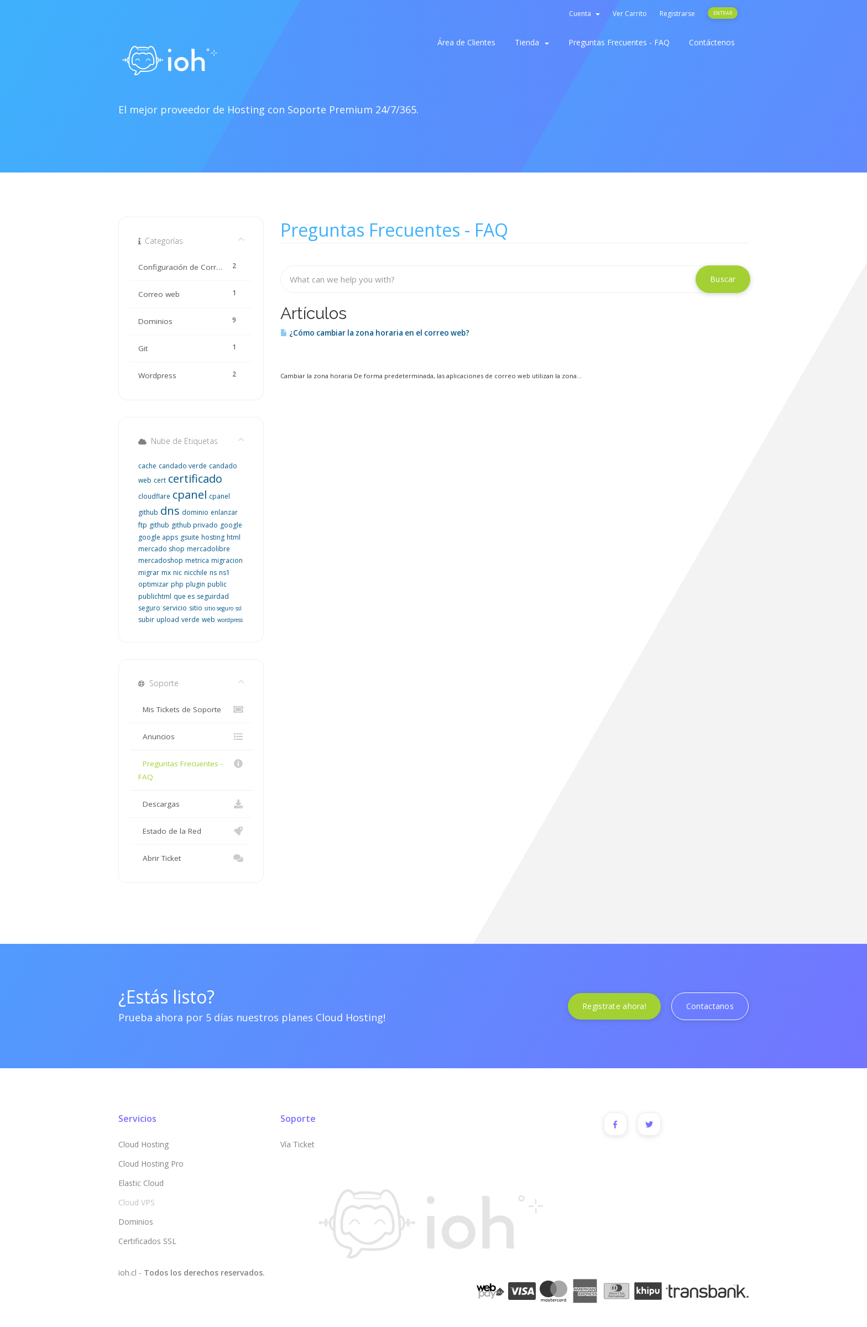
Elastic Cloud (141, 1183)
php (177, 584)
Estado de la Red (191, 831)
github (159, 525)
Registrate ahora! (614, 1006)
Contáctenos (712, 42)
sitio (195, 608)
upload (167, 619)
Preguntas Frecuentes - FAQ (619, 42)
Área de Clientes (466, 42)
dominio (195, 512)
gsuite (189, 537)
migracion (227, 560)
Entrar (722, 13)
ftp (142, 525)
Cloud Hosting (143, 1144)
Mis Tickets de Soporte (191, 709)
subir (146, 619)
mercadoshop (160, 560)
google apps (158, 537)
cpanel (190, 494)
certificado (195, 478)
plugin (195, 584)
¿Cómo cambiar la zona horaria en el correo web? (374, 333)
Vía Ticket (297, 1144)
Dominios (135, 1221)
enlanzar (224, 512)
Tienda (532, 42)
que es (184, 596)
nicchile (195, 572)
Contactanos (710, 1006)
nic (177, 572)
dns (170, 510)
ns (213, 572)
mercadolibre (208, 548)
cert (160, 480)
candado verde (183, 466)
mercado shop (161, 548)
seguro (149, 608)
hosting (212, 537)
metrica (197, 560)
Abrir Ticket (191, 858)
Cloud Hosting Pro (151, 1163)
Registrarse (677, 13)
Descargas (191, 804)
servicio (175, 608)
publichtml (154, 596)
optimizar (153, 584)
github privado (194, 525)
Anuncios (191, 736)
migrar (148, 572)
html (234, 537)
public (217, 584)
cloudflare (154, 496)
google (231, 525)
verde (190, 619)
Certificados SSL (147, 1241)
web (208, 619)
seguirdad (213, 596)
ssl (239, 608)
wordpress (230, 620)
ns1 (224, 572)
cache (147, 466)
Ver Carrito (630, 13)
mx (166, 572)
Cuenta (584, 13)
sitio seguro (219, 608)
